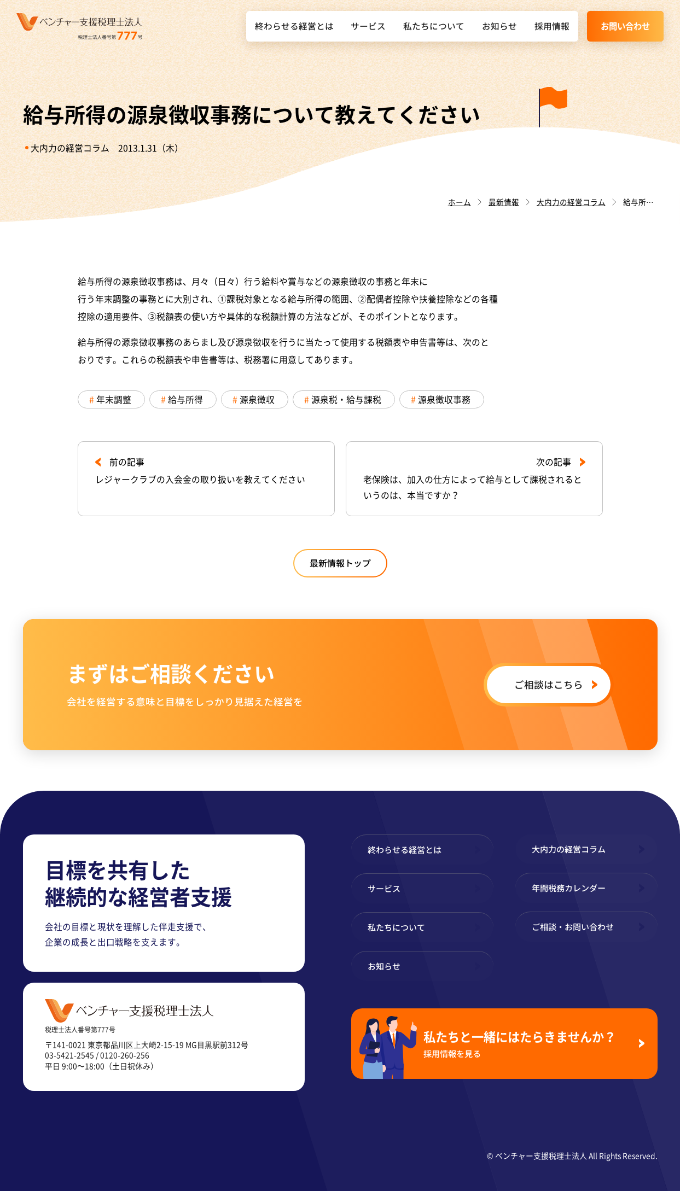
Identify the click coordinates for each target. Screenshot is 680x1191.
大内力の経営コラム (70, 148)
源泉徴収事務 (444, 399)
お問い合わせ (625, 26)
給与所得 (185, 399)
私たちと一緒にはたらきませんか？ (526, 1043)
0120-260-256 (124, 1054)
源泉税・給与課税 (346, 399)
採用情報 (551, 26)
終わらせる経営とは (294, 26)
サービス (368, 26)
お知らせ (499, 26)
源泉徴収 (257, 399)
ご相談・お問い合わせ (573, 926)
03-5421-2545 (69, 1054)
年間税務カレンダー (569, 888)
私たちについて (433, 26)
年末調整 (113, 399)
